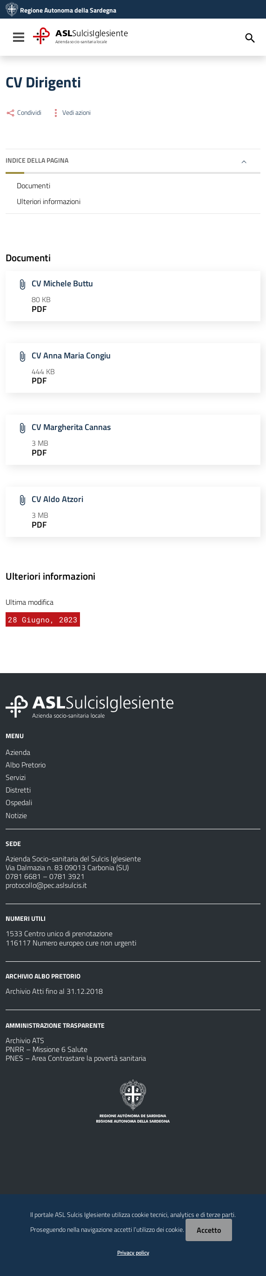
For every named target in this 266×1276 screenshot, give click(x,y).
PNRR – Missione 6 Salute (46, 1049)
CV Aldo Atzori (57, 499)
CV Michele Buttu (62, 283)
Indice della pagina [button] (37, 160)
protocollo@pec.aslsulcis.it (46, 885)
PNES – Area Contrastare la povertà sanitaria (76, 1058)
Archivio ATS (25, 1040)
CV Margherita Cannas (71, 427)
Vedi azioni (71, 112)
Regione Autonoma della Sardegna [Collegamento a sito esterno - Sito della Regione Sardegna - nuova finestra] (68, 10)
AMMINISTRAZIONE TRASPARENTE (55, 1025)
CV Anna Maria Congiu (71, 355)
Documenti (33, 185)
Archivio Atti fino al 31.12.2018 (54, 991)
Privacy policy (133, 1252)
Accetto (209, 1230)
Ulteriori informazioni (48, 201)
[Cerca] (250, 38)
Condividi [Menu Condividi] (23, 112)
